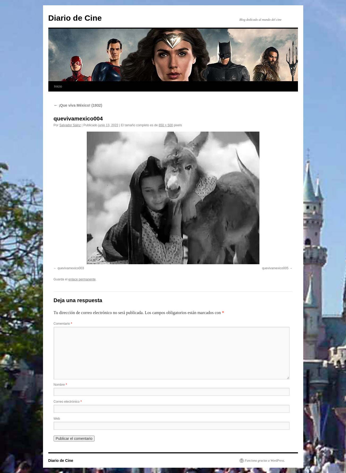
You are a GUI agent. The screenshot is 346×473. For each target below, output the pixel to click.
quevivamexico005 (275, 268)
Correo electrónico (68, 401)
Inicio (58, 86)
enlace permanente (82, 279)
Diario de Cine (75, 18)
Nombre (60, 385)
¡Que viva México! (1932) (78, 105)
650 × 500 (166, 125)
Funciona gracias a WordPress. (265, 460)
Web (57, 418)
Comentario (63, 324)
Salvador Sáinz (70, 125)
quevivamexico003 (71, 268)
